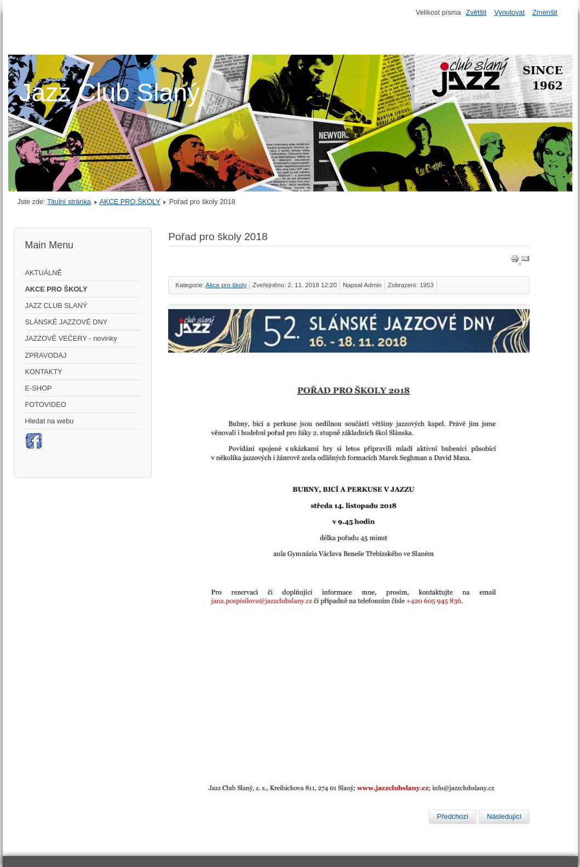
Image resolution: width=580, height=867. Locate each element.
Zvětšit (476, 12)
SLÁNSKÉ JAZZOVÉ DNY (66, 322)
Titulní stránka (69, 201)
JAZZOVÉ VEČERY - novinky (71, 338)
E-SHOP (38, 388)
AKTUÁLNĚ (43, 273)
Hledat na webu (49, 421)
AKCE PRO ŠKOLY (129, 201)
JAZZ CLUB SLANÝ (56, 305)
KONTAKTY (43, 372)
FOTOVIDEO (45, 404)
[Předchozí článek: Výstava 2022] (453, 817)
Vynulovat (509, 12)
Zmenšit (545, 12)
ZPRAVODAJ (46, 355)
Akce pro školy (225, 285)
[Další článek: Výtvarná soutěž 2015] (504, 817)
